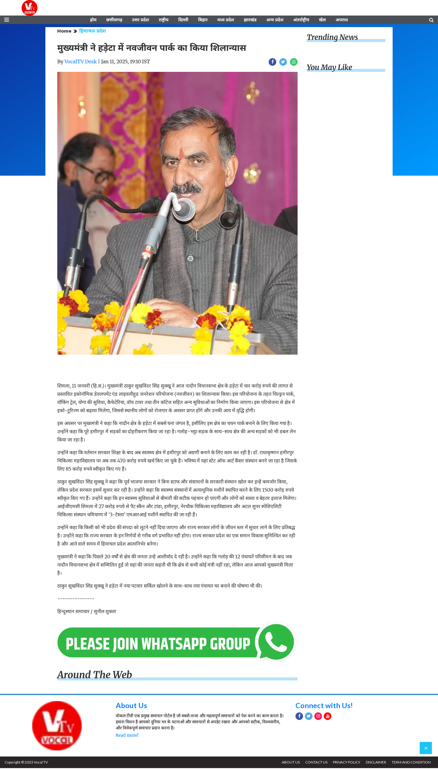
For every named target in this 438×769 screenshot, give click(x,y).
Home (64, 32)
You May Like (329, 68)
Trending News (332, 38)
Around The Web (94, 676)
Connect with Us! (324, 705)
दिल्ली (183, 20)
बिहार (202, 20)
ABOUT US (289, 763)
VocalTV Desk (81, 62)
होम (93, 20)
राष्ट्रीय (163, 20)
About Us (131, 705)
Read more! (127, 736)
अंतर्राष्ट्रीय (301, 20)
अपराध (342, 20)
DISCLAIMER (375, 763)
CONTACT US (315, 763)
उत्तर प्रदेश (140, 20)
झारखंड (250, 20)
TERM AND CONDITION (410, 763)
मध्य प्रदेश (225, 20)
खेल (322, 20)
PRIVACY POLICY (345, 763)
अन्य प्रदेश (274, 20)
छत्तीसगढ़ (114, 20)
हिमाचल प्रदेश (92, 32)
